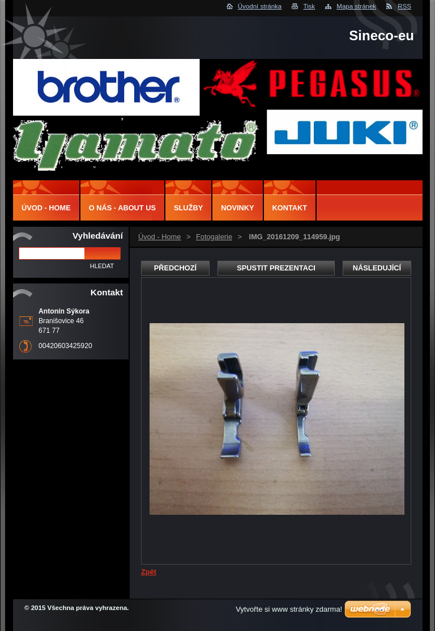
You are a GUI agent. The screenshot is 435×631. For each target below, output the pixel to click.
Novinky (237, 208)
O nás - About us (122, 208)
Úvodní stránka (260, 6)
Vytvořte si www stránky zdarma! (289, 609)
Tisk (309, 6)
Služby (188, 208)
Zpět (148, 572)
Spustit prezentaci (276, 268)
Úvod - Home (159, 236)
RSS (404, 6)
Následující (377, 268)
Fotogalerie (214, 236)
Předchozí (175, 268)
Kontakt (290, 208)
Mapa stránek (356, 6)
